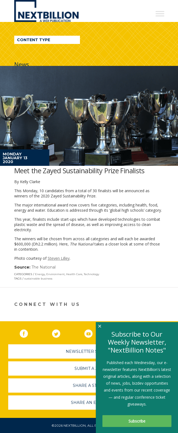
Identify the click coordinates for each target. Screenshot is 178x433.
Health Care (74, 274)
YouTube (92, 332)
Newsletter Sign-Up (89, 351)
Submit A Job (89, 368)
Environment (55, 274)
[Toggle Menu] (160, 13)
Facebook (27, 332)
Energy (40, 274)
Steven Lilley (59, 258)
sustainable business (38, 278)
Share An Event (89, 402)
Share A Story (89, 385)
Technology (91, 274)
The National (43, 267)
